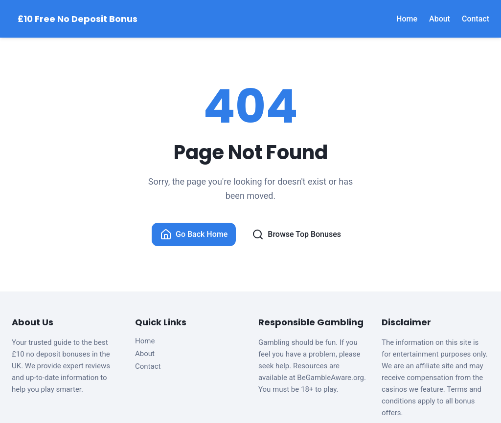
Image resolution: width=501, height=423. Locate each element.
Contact (475, 18)
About (439, 18)
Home (406, 18)
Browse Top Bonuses (296, 234)
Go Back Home (194, 234)
